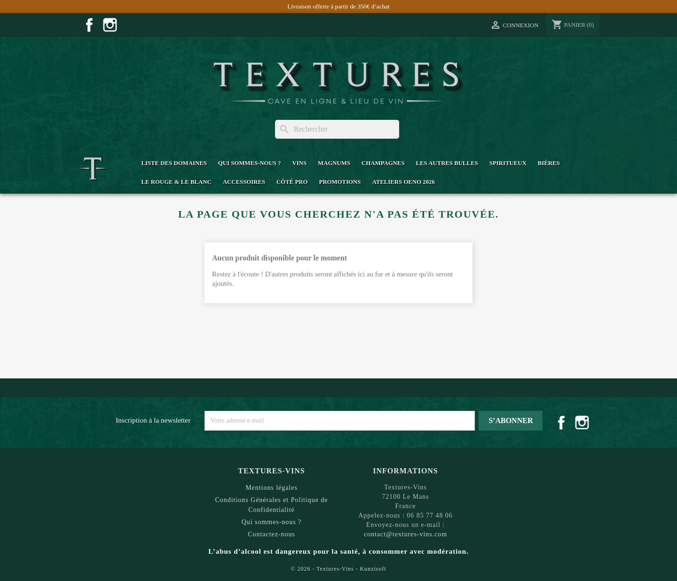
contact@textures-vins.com (405, 534)
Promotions (340, 182)
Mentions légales (271, 487)
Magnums (334, 163)
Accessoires (244, 182)
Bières (549, 163)
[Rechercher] (337, 129)
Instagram (110, 25)
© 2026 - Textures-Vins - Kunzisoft (338, 568)
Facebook (89, 25)
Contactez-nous (271, 534)
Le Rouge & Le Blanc (176, 182)
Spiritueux (508, 163)
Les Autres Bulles (447, 163)
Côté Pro (291, 182)
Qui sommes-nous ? (249, 163)
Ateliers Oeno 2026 (403, 182)
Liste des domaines (173, 163)
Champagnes (383, 163)
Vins (299, 163)
